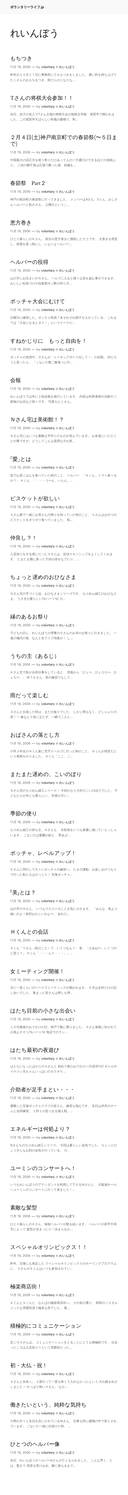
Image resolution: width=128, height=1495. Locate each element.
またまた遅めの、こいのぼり (46, 774)
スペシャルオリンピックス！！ (48, 1247)
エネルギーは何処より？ (40, 1129)
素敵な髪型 (23, 1208)
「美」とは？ (23, 892)
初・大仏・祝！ (28, 1365)
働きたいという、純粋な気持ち (48, 1405)
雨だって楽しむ (29, 695)
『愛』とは (20, 459)
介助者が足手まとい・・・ (42, 1090)
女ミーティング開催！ (37, 971)
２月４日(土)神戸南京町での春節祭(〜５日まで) (63, 140)
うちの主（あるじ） (34, 656)
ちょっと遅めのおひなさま (43, 577)
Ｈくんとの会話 (29, 932)
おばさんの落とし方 (35, 735)
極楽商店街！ (26, 1286)
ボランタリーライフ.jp (27, 7)
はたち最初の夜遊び (34, 1050)
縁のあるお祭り (29, 617)
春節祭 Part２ (28, 183)
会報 (15, 380)
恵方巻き (21, 223)
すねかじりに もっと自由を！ (48, 341)
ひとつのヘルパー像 (35, 1444)
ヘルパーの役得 (29, 262)
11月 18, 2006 (20, 664)
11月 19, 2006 (20, 67)
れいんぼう (67, 67)
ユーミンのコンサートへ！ (43, 1168)
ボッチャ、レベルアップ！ (43, 853)
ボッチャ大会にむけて (37, 301)
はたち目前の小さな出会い (43, 1011)
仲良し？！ (23, 538)
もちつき (21, 58)
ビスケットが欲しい (35, 498)
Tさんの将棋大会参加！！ (41, 98)
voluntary (48, 67)
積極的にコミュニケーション (45, 1326)
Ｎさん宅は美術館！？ (37, 419)
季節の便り (23, 814)
